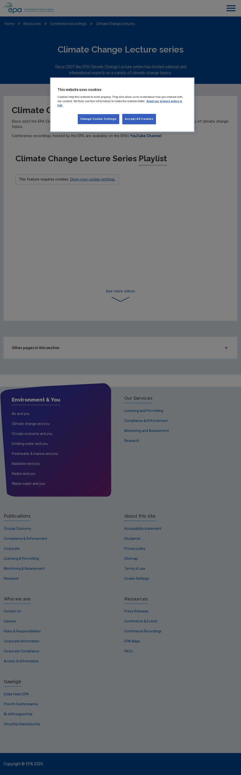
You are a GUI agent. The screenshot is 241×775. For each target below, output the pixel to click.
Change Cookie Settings (98, 119)
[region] (122, 104)
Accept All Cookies (139, 119)
